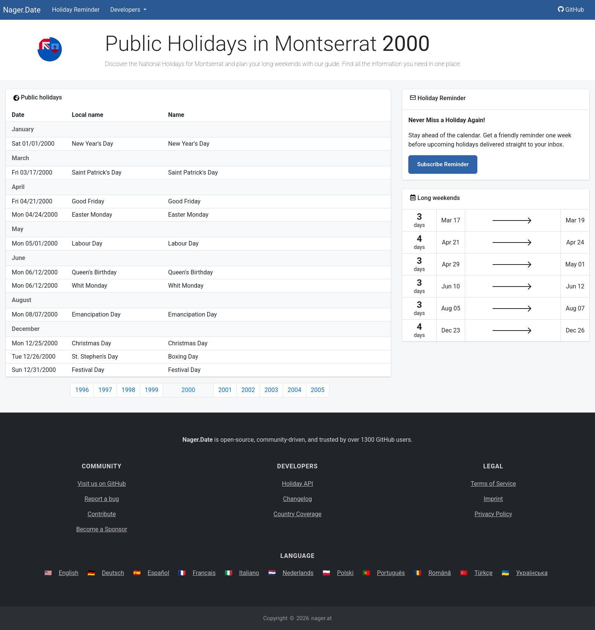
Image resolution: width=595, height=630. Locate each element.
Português (391, 572)
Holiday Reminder (76, 9)
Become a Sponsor (101, 529)
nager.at (321, 618)
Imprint (493, 498)
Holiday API (297, 483)
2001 (225, 390)
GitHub (571, 9)
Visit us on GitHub (101, 483)
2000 (188, 390)
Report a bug (102, 498)
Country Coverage (297, 514)
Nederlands (298, 572)
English (69, 572)
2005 (317, 390)
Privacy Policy (493, 514)
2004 (294, 390)
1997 (105, 390)
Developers (126, 9)
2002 (248, 390)
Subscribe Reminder (443, 164)
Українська (532, 572)
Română (439, 572)
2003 (271, 390)
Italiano (249, 572)
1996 (82, 390)
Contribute (102, 514)
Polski (345, 572)
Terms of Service (493, 483)
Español (158, 572)
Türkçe (483, 572)
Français (204, 572)
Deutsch (113, 572)
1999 (151, 390)
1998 (128, 390)
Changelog (297, 498)
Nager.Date (22, 9)
